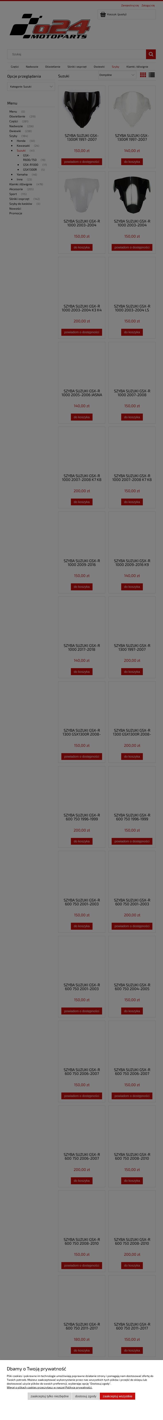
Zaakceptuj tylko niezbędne (50, 1396)
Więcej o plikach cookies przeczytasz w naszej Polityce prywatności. (49, 1387)
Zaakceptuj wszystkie (117, 1396)
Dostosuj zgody (85, 1396)
